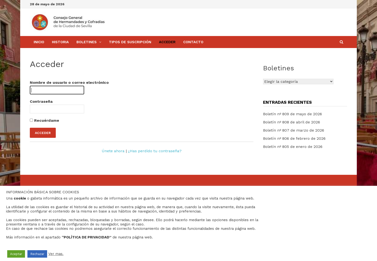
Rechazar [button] (37, 254)
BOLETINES (86, 42)
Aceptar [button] (16, 254)
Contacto (193, 42)
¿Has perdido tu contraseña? (155, 151)
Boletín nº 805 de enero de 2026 (292, 146)
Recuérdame (44, 120)
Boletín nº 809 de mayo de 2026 (292, 114)
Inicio (39, 42)
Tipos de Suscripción (130, 42)
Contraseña (41, 101)
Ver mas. (55, 254)
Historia (60, 42)
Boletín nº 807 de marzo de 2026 (293, 130)
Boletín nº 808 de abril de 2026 (291, 122)
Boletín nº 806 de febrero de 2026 (294, 138)
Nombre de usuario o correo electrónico (69, 82)
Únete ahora (113, 151)
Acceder (167, 42)
